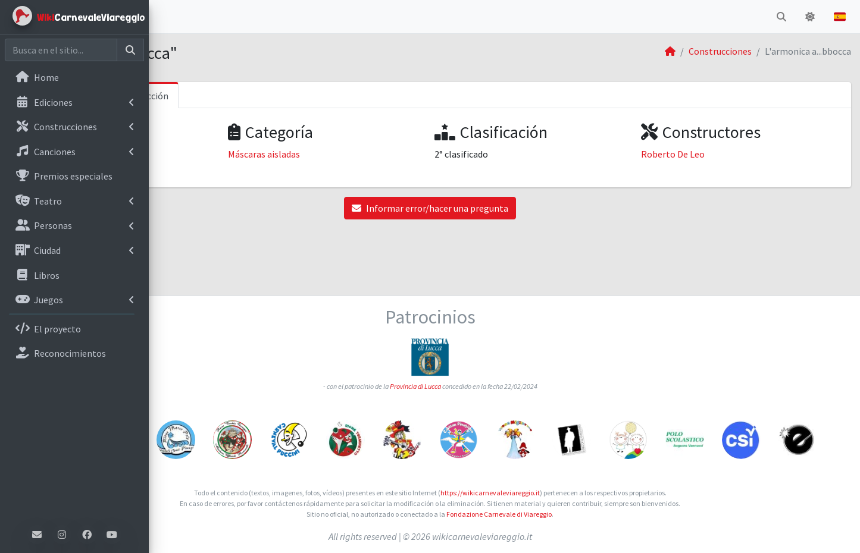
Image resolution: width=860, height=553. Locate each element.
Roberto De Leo (710, 154)
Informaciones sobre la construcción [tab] (242, 96)
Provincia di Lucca (489, 329)
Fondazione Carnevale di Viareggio (573, 514)
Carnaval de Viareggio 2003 (224, 154)
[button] (167, 17)
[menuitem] (74, 78)
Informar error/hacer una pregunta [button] (504, 208)
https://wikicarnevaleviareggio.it (564, 492)
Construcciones (720, 51)
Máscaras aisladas (375, 154)
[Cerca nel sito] (61, 50)
